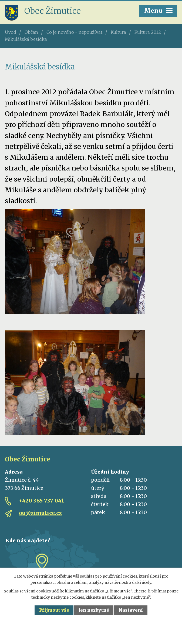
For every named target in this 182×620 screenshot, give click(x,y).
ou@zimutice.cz (40, 513)
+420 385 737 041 (41, 500)
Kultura (118, 32)
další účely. (142, 582)
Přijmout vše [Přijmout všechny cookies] (54, 610)
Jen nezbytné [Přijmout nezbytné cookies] (94, 610)
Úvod (10, 32)
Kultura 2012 (147, 32)
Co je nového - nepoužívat (74, 32)
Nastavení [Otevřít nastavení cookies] (131, 610)
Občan (31, 32)
